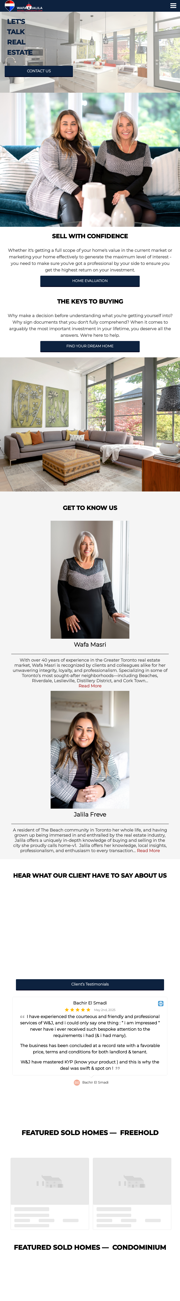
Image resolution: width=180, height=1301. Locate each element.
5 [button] (87, 1118)
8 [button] (102, 1118)
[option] (89, 1057)
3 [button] (77, 1118)
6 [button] (92, 1118)
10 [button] (113, 1118)
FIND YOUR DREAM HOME (89, 346)
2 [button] (72, 1118)
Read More (90, 686)
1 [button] (66, 1118)
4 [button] (82, 1118)
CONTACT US (39, 71)
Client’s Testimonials (90, 984)
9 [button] (108, 1118)
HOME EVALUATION (90, 281)
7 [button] (97, 1118)
